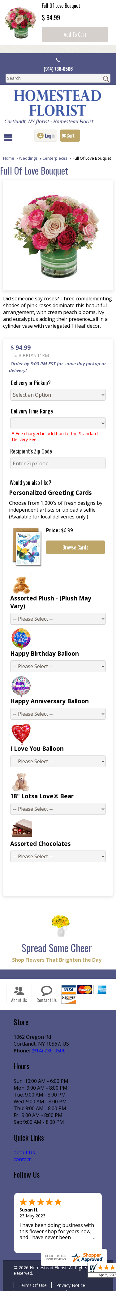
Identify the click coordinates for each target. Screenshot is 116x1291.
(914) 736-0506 (58, 69)
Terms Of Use (31, 1279)
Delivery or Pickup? (28, 383)
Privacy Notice (69, 1279)
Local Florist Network (38, 1286)
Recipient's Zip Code (28, 451)
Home (8, 158)
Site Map (79, 1286)
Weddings (28, 158)
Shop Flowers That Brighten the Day (55, 953)
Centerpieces (54, 158)
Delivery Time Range (29, 411)
